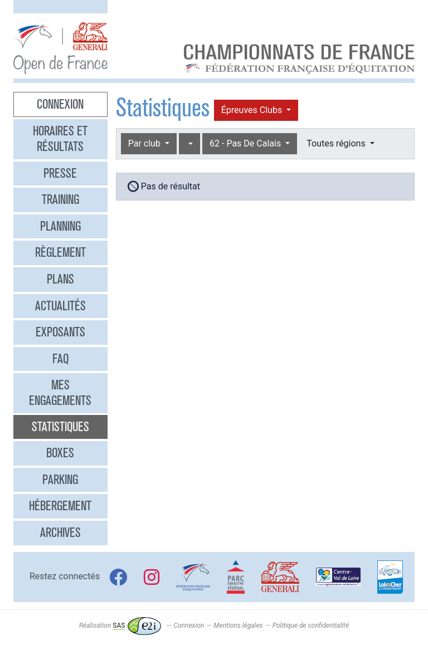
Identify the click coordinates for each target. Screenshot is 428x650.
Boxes (60, 453)
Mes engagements (60, 392)
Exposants (60, 332)
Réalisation (120, 625)
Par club (145, 143)
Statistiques (60, 426)
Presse (60, 173)
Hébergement (60, 506)
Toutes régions (337, 143)
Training (60, 199)
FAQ (60, 358)
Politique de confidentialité (311, 625)
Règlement (60, 252)
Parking (60, 479)
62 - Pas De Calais (246, 143)
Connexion (60, 104)
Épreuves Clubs (252, 110)
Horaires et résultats (60, 138)
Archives (60, 532)
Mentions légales (237, 625)
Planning (60, 226)
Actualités (60, 306)
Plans (60, 279)
